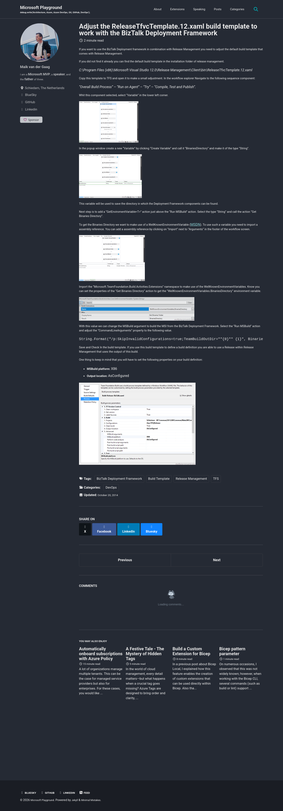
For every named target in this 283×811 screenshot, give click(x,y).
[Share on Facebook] (106, 580)
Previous (125, 610)
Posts (215, 9)
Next (216, 610)
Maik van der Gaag (38, 67)
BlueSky (29, 793)
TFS (216, 532)
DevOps (111, 540)
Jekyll (80, 800)
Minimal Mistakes (99, 800)
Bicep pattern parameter (232, 705)
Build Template (159, 532)
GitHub (51, 793)
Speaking (197, 9)
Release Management (191, 532)
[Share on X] (85, 580)
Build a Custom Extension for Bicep (191, 705)
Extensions (175, 9)
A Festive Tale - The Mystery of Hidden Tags (145, 707)
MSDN (219, 252)
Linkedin (72, 793)
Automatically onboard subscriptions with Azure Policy (100, 707)
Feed (92, 793)
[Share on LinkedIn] (132, 580)
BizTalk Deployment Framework (119, 532)
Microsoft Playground (62, 10)
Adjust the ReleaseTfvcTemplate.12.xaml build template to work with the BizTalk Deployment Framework (168, 30)
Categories (235, 9)
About (156, 9)
